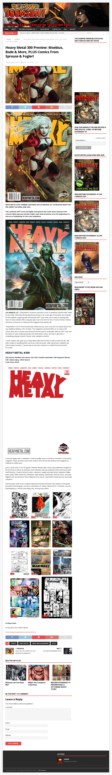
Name (7, 723)
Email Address (81, 140)
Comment (8, 707)
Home (6, 29)
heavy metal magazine (40, 643)
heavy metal (24, 643)
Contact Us (56, 29)
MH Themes (42, 770)
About (14, 29)
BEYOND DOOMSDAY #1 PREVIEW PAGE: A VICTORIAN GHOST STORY (61, 685)
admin (24, 62)
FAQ (65, 29)
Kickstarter (44, 29)
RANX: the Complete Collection (37, 683)
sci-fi (54, 643)
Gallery (72, 29)
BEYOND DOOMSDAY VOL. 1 (28, 29)
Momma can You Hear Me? (14, 683)
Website (8, 735)
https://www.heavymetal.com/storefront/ (20, 632)
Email (7, 729)
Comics (32, 62)
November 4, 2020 (14, 62)
